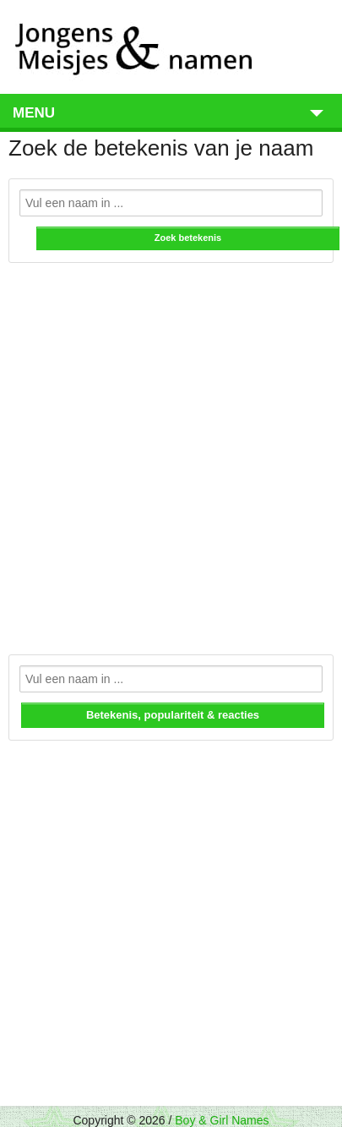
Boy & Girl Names (222, 1120)
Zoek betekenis (188, 238)
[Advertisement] (171, 451)
